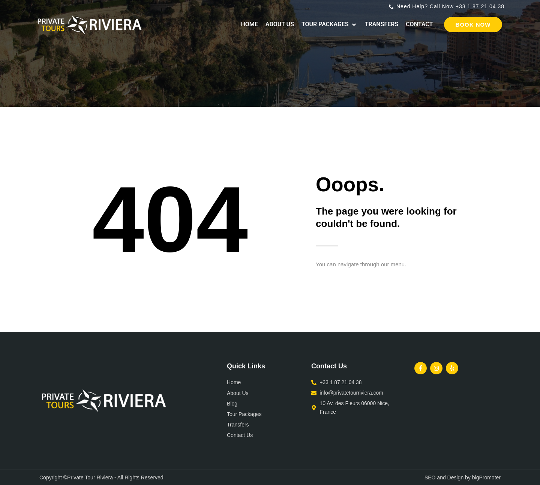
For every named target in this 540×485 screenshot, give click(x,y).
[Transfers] (381, 24)
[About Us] (280, 24)
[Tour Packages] (329, 24)
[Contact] (419, 24)
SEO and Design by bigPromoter (462, 477)
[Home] (249, 24)
